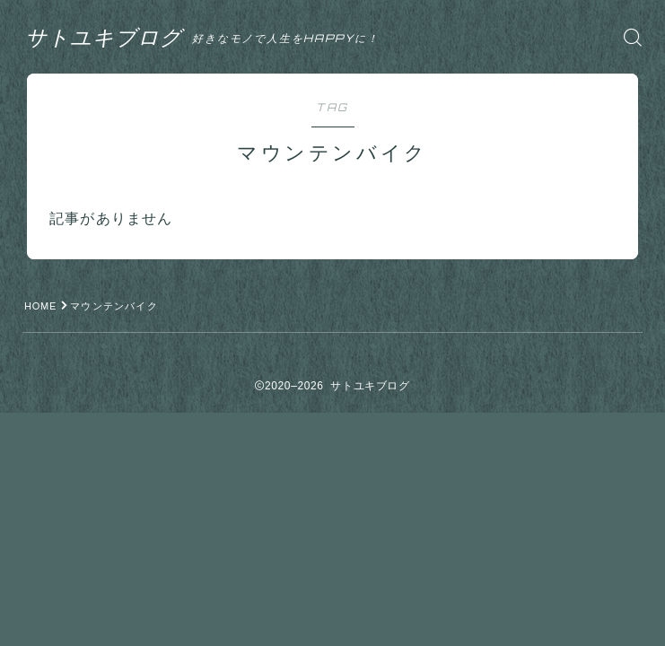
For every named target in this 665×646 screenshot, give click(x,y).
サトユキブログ (106, 37)
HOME (41, 306)
